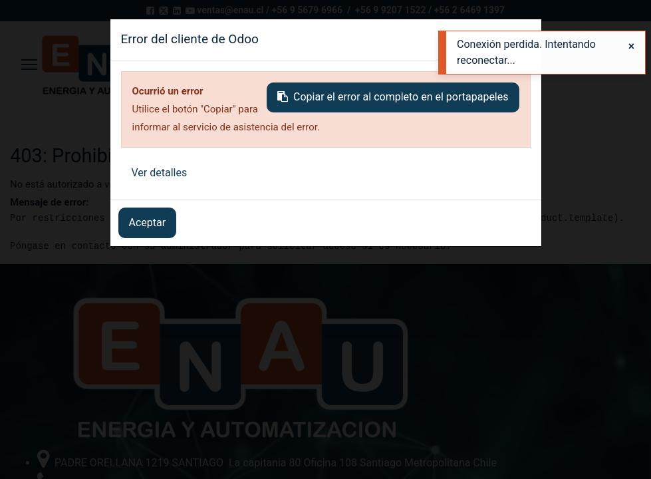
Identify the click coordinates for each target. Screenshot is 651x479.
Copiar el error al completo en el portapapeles (392, 96)
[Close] (631, 46)
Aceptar (147, 222)
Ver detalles (160, 172)
